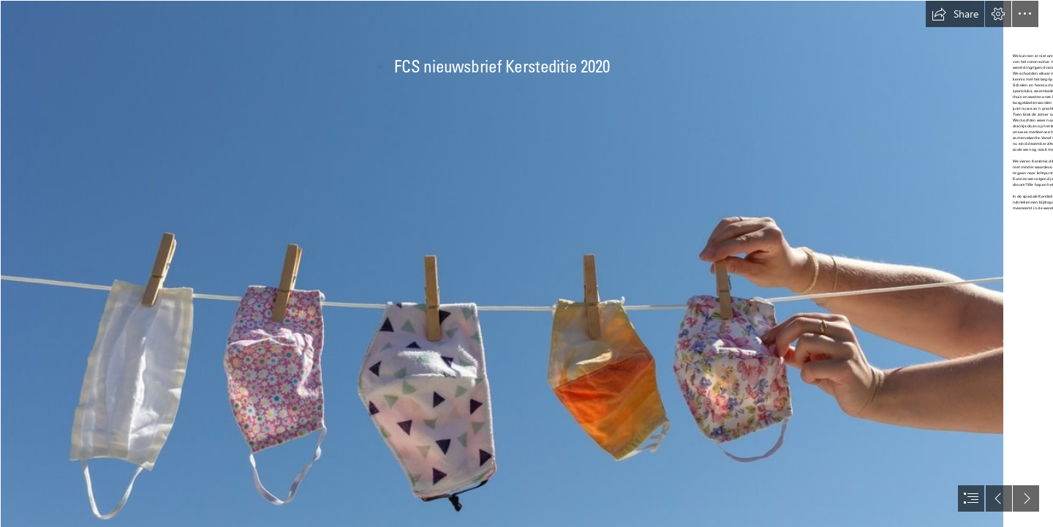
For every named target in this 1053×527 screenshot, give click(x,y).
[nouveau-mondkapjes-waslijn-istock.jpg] (501, 263)
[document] (526, 263)
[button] (955, 14)
